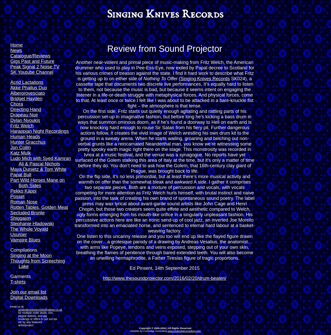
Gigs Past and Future (32, 61)
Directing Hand (25, 109)
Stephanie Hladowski (32, 223)
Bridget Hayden (26, 98)
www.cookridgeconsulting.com (184, 331)
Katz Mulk (20, 153)
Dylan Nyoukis (25, 120)
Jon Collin (20, 147)
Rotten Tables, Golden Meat (39, 207)
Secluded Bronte (27, 212)
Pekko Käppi (23, 191)
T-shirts (18, 282)
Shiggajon (20, 218)
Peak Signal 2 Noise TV (34, 66)
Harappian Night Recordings (39, 131)
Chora (16, 104)
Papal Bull (20, 174)
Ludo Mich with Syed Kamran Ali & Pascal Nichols (40, 161)
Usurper (18, 234)
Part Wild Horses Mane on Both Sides (37, 183)
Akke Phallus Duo (28, 87)
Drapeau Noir (24, 115)
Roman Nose (23, 202)
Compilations (23, 250)
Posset (17, 196)
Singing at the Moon (31, 255)
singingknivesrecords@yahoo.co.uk (40, 309)
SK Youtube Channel (31, 72)
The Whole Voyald (29, 229)
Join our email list (28, 292)
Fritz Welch (22, 125)
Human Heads (25, 136)
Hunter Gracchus (28, 142)
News (16, 50)
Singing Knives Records (205, 78)
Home (16, 45)
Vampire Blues (25, 240)
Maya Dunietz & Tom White (38, 169)
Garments (20, 276)
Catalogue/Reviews (30, 56)
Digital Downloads (29, 297)
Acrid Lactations (26, 82)
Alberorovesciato (27, 93)
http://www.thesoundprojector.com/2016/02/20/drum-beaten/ (164, 278)
